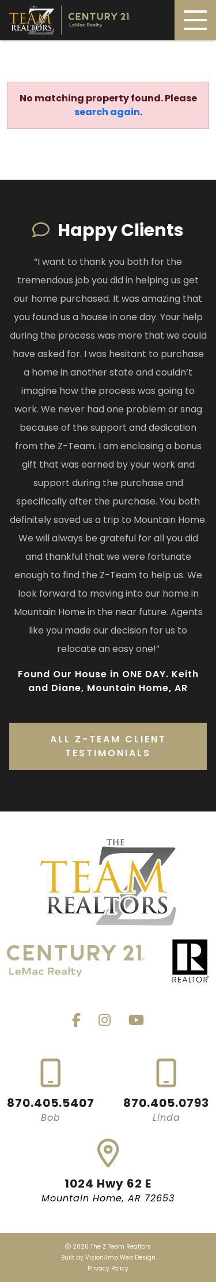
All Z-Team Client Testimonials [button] (108, 746)
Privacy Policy (108, 1268)
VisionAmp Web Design (120, 1257)
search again (107, 112)
